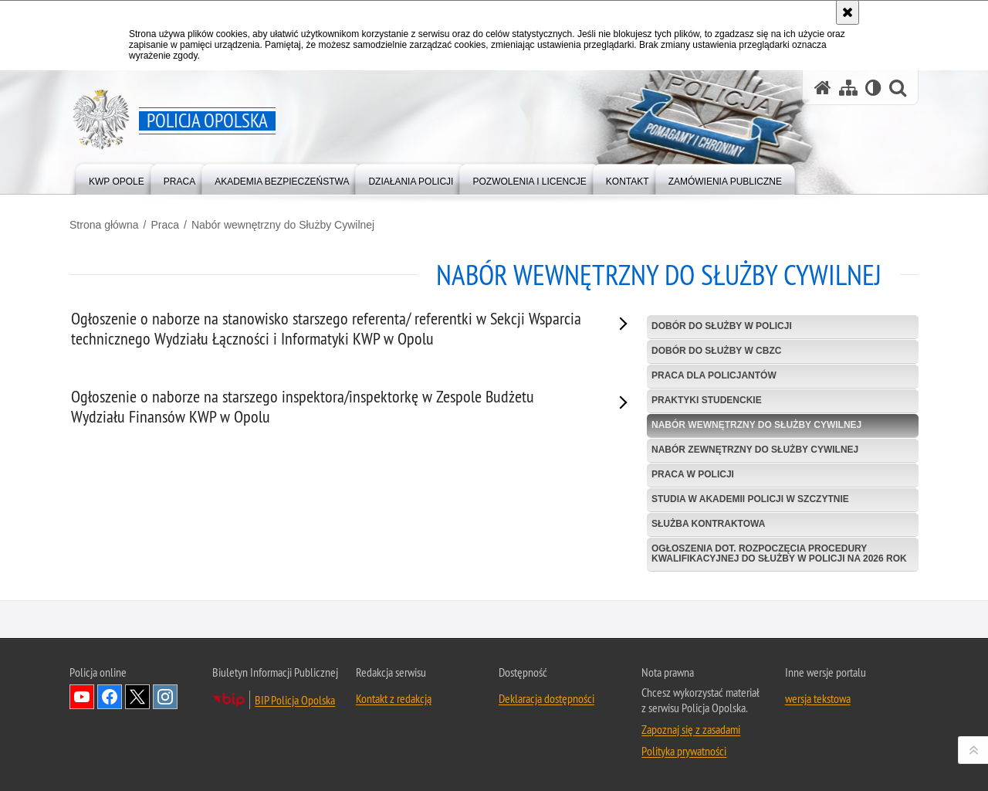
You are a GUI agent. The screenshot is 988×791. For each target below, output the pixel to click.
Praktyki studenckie (706, 400)
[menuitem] (116, 178)
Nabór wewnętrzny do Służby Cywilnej (282, 225)
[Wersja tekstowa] (873, 87)
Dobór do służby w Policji (721, 326)
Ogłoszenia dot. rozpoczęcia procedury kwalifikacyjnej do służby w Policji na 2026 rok (779, 553)
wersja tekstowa (818, 731)
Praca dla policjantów (714, 375)
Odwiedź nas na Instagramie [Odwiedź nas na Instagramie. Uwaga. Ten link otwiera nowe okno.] (165, 730)
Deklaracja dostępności (546, 731)
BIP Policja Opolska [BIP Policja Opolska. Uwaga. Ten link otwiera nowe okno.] (295, 733)
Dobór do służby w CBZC (716, 350)
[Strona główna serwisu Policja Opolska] (822, 87)
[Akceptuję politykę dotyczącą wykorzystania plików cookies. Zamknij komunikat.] (847, 12)
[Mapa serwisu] (848, 87)
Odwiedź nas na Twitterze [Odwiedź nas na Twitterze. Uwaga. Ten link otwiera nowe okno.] (137, 730)
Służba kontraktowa (708, 523)
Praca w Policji (692, 474)
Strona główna (104, 225)
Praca (165, 225)
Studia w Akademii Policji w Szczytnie (750, 499)
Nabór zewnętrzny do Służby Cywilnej (754, 449)
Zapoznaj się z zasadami (690, 762)
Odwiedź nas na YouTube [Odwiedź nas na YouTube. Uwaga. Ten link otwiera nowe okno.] (81, 730)
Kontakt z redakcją (393, 731)
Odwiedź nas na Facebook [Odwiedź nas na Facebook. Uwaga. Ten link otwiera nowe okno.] (109, 730)
